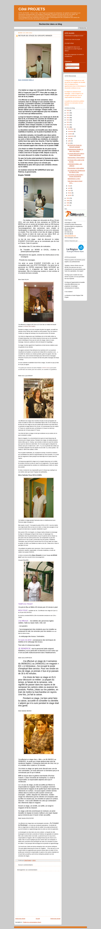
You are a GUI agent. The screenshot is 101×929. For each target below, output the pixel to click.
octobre (70, 134)
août (69, 138)
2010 (68, 198)
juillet (69, 141)
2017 (68, 113)
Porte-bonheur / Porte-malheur (76, 157)
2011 (68, 127)
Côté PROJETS (31, 9)
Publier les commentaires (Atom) (32, 922)
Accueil (38, 918)
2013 (68, 122)
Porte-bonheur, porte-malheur (76, 168)
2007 (68, 205)
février (70, 193)
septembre (71, 136)
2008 (68, 203)
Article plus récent (20, 918)
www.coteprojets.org (70, 235)
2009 (68, 200)
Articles (68, 64)
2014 (68, 120)
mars (69, 190)
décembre (71, 129)
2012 (68, 124)
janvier (70, 195)
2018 (68, 110)
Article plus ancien (55, 918)
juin (69, 143)
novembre (71, 131)
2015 (68, 117)
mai (69, 186)
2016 (68, 115)
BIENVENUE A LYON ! (74, 178)
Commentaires (70, 67)
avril (69, 188)
